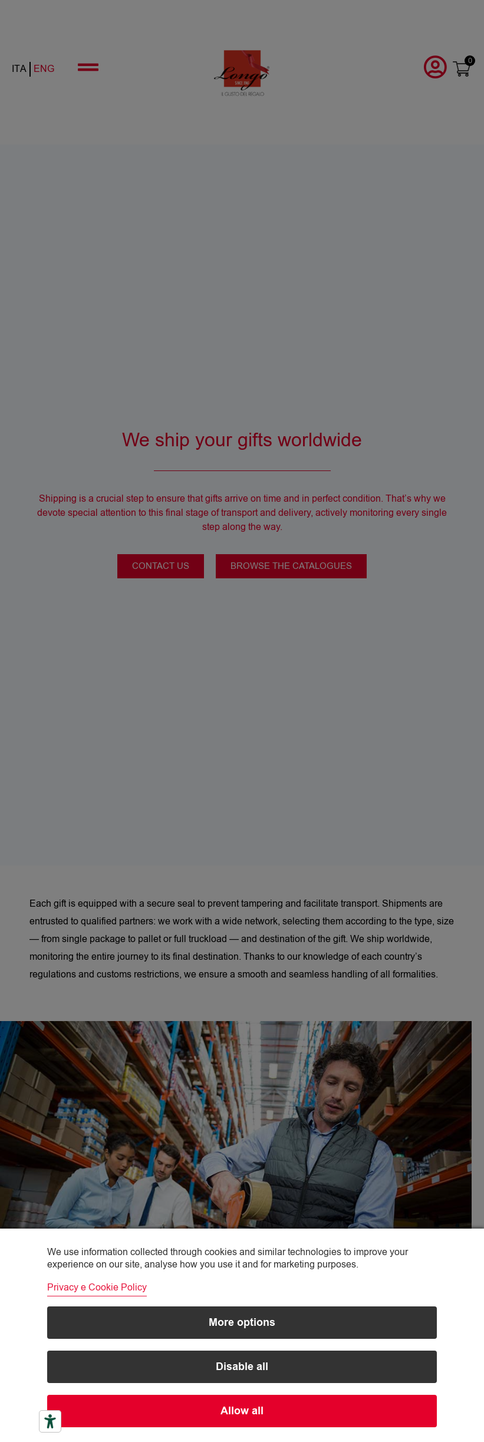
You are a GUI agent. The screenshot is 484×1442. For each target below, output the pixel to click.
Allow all (242, 1411)
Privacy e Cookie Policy (97, 1287)
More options (242, 1322)
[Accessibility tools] (50, 1421)
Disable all (242, 1366)
